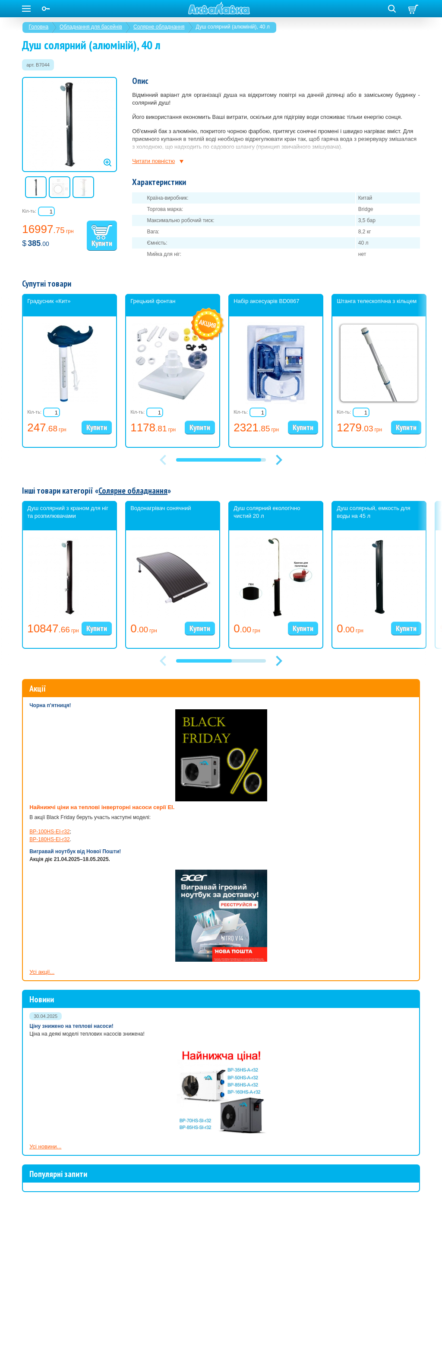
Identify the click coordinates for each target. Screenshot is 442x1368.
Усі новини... (45, 1146)
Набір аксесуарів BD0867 (266, 301)
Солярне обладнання (159, 27)
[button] (279, 460)
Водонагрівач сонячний (160, 508)
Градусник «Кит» (48, 301)
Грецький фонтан (152, 301)
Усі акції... (41, 972)
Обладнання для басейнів (91, 27)
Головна (39, 27)
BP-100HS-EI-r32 (49, 832)
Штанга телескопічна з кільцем (377, 301)
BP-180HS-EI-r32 (49, 839)
